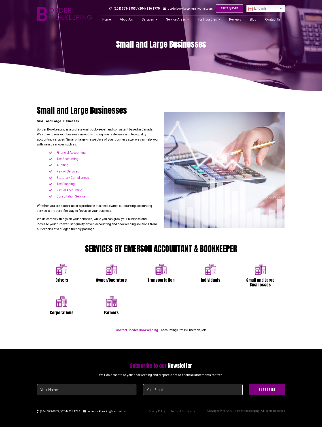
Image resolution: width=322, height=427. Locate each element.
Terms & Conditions (183, 411)
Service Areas (176, 21)
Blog (253, 21)
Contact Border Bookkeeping (137, 330)
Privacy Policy (156, 411)
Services (148, 21)
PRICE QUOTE (228, 9)
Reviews (235, 21)
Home (106, 21)
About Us (126, 21)
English (257, 9)
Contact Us (273, 21)
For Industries (208, 21)
